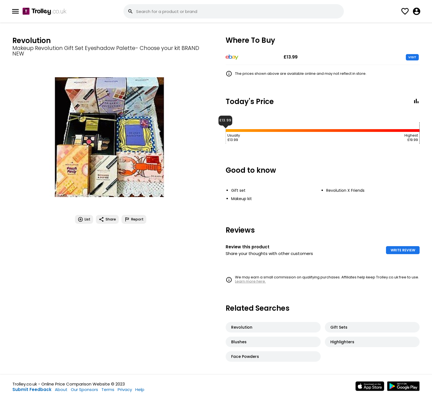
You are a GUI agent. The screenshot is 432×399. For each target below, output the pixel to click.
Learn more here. (250, 281)
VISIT (412, 57)
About (61, 389)
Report (134, 219)
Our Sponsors (84, 389)
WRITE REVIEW (403, 250)
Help (139, 389)
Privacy (125, 389)
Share (107, 219)
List (84, 219)
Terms (107, 389)
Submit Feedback (32, 389)
